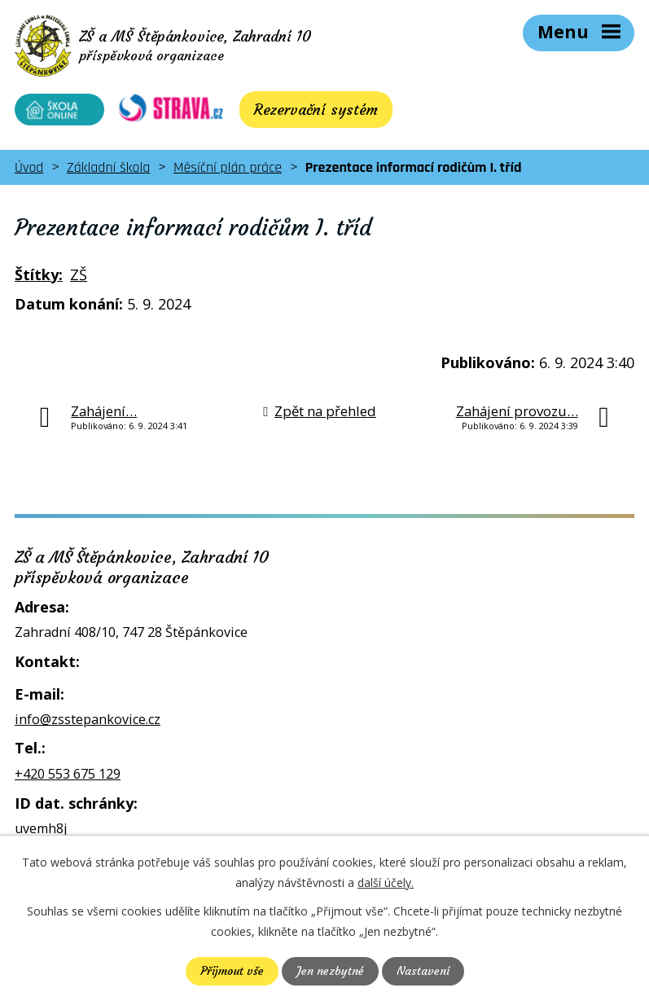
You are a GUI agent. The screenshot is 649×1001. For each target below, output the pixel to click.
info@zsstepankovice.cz (87, 719)
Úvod (29, 167)
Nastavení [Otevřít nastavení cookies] (423, 971)
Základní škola (108, 167)
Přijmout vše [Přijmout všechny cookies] (232, 971)
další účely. (385, 882)
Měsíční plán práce (227, 167)
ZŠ (78, 274)
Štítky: (39, 274)
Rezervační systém (305, 109)
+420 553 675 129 (68, 774)
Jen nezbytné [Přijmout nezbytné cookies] (330, 971)
